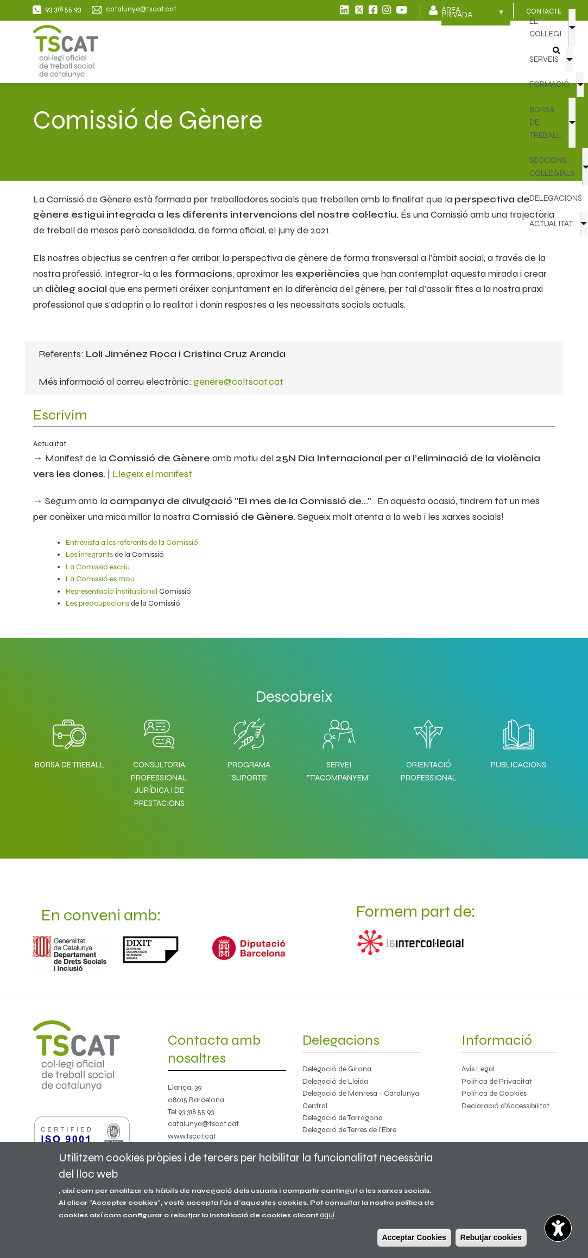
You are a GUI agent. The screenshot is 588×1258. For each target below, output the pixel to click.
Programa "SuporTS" (248, 771)
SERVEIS (544, 59)
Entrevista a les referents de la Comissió (132, 542)
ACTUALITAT (551, 223)
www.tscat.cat (192, 1136)
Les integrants (89, 554)
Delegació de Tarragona (342, 1117)
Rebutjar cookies (491, 1237)
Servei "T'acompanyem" (339, 771)
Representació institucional (111, 591)
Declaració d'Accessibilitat (505, 1105)
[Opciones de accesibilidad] (558, 1228)
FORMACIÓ (549, 84)
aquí (327, 1214)
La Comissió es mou (100, 578)
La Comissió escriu (98, 566)
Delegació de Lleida (335, 1081)
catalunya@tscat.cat (203, 1123)
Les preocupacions (97, 603)
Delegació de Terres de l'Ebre (349, 1129)
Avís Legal (478, 1068)
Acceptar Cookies (414, 1237)
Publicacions (518, 765)
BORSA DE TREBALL (545, 122)
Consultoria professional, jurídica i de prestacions (159, 784)
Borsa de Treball (69, 765)
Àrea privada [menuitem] (472, 16)
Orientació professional (429, 771)
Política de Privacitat (496, 1081)
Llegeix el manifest (152, 474)
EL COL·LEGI (545, 27)
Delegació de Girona (336, 1068)
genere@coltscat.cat (238, 381)
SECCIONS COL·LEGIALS (552, 166)
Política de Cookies (494, 1093)
